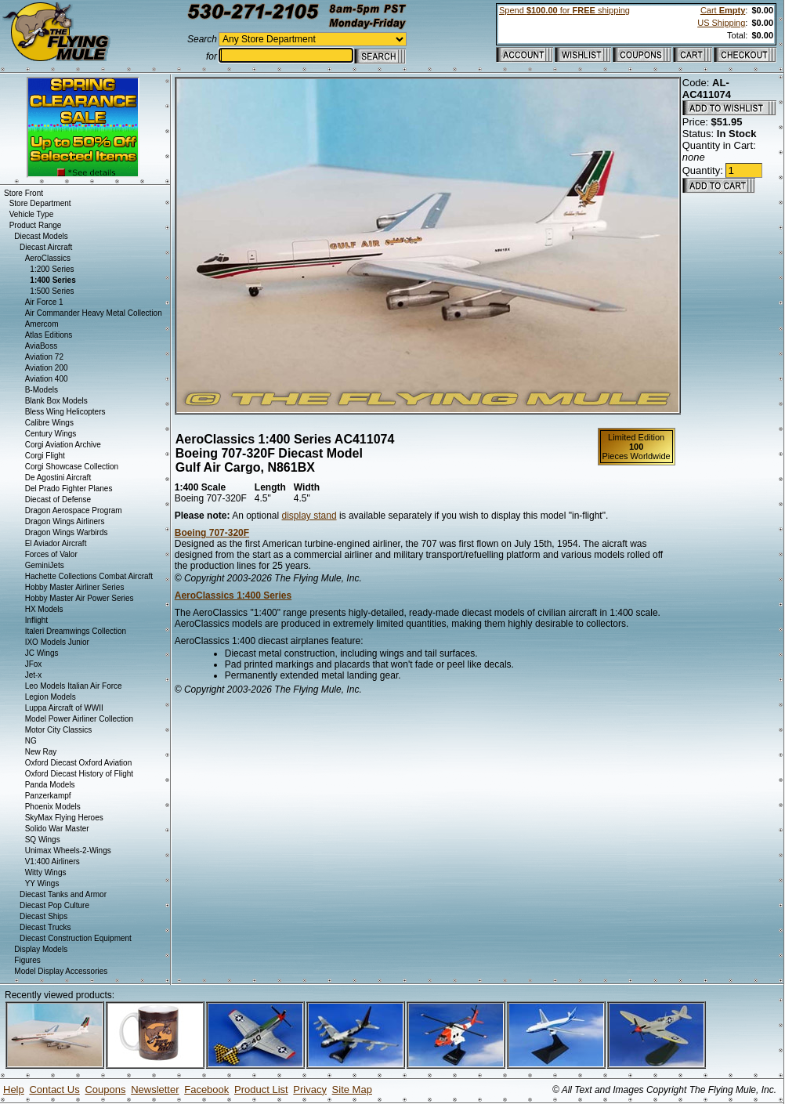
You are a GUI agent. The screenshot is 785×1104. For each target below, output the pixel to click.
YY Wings (42, 883)
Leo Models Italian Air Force (73, 686)
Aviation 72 (44, 357)
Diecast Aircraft (46, 247)
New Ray (41, 751)
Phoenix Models (53, 806)
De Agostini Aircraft (58, 477)
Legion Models (50, 697)
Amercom (42, 324)
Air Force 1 (44, 302)
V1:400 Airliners (52, 861)
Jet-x (33, 675)
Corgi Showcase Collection (72, 466)
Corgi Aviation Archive (63, 444)
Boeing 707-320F (212, 532)
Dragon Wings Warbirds (66, 532)
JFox (33, 664)
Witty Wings (46, 872)
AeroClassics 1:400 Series (233, 595)
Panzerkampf (48, 795)
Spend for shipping (564, 10)
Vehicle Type (31, 214)
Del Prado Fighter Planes (69, 488)
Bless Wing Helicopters (65, 411)
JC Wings (42, 653)
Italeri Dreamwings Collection (76, 631)
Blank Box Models (56, 400)
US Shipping (721, 22)
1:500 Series (52, 291)
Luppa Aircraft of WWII (64, 708)
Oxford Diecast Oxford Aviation (78, 762)
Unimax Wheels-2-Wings (68, 850)
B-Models (41, 389)
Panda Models (50, 784)
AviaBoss (41, 346)
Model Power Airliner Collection (79, 719)
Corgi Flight (45, 455)
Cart (722, 10)
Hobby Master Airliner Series (75, 587)
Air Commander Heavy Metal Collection (93, 313)
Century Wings (51, 433)
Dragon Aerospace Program (73, 510)
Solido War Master (57, 828)
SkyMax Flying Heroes (64, 817)
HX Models (44, 609)
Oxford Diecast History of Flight (79, 773)
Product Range (35, 225)
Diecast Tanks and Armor (63, 894)
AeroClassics (48, 258)
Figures (27, 960)
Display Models (40, 949)
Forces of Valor (51, 554)
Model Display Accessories (60, 971)
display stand (309, 515)
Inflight (36, 620)
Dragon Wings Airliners (65, 521)
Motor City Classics (58, 730)
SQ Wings (42, 839)
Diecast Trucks (45, 927)
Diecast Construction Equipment (76, 938)
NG (31, 741)
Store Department (40, 203)
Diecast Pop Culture (54, 905)
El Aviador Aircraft (56, 543)
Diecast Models (40, 236)
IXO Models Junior (57, 642)
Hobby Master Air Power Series (79, 598)
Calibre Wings (49, 422)
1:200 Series (52, 269)
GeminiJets (44, 565)
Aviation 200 (46, 368)
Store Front (23, 193)
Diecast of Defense (58, 499)
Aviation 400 (46, 379)
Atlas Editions (49, 335)
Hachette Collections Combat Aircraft (89, 576)
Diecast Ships (43, 916)
